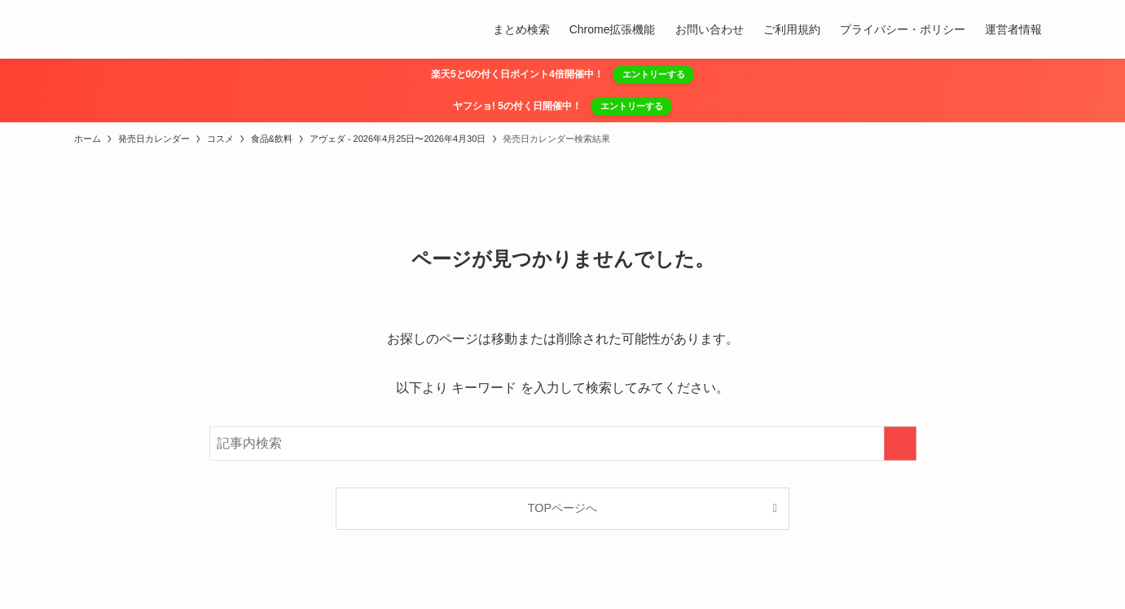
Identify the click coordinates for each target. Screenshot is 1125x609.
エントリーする (653, 74)
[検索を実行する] (900, 443)
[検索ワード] (562, 443)
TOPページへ (562, 507)
